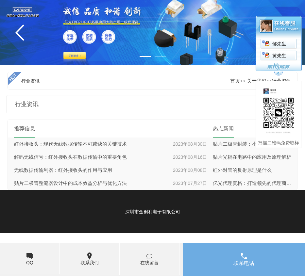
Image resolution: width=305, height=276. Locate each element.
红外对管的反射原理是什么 (242, 170)
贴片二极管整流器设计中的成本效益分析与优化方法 (70, 183)
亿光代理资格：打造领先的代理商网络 (254, 183)
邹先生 (279, 43)
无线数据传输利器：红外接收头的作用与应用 (63, 170)
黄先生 (279, 55)
